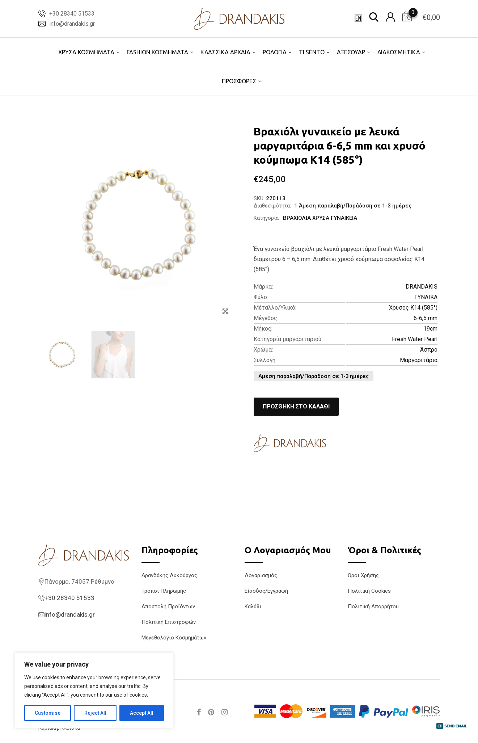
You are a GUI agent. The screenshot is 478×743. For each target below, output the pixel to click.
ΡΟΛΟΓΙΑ (275, 52)
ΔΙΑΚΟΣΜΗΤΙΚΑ (398, 52)
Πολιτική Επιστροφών (168, 622)
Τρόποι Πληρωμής (163, 591)
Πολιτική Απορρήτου (373, 606)
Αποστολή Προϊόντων (168, 606)
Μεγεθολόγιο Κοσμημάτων (173, 637)
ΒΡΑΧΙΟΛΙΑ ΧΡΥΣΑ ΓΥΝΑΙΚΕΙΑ (320, 218)
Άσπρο (428, 349)
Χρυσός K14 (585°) (413, 307)
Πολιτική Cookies (369, 591)
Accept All (141, 713)
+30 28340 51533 (71, 13)
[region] (94, 690)
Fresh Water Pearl (414, 339)
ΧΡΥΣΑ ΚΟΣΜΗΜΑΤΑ (86, 52)
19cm (430, 328)
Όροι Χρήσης (363, 575)
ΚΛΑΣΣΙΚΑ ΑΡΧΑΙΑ (225, 52)
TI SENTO (312, 52)
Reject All (95, 713)
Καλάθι (253, 606)
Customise (47, 713)
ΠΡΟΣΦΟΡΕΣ (239, 81)
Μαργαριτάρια (418, 360)
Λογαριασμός (261, 575)
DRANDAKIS (421, 286)
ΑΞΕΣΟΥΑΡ (351, 52)
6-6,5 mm (425, 318)
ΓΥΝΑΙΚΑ (425, 297)
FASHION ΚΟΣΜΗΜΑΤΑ (157, 52)
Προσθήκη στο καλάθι (296, 406)
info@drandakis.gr (72, 23)
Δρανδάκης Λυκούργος (169, 575)
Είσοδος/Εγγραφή (266, 591)
